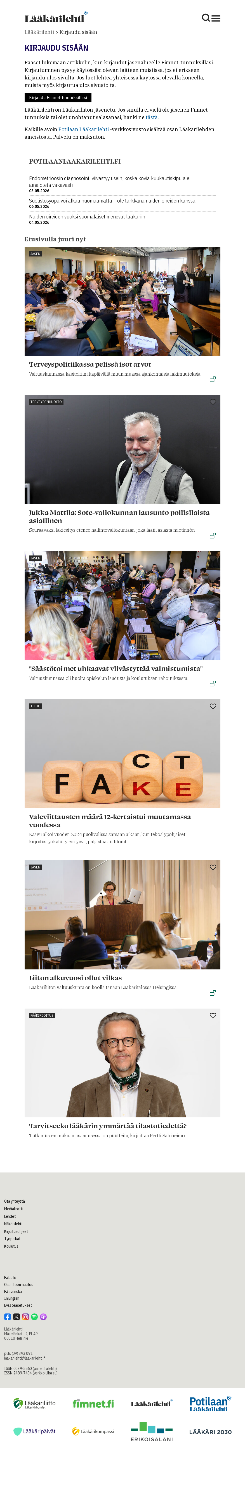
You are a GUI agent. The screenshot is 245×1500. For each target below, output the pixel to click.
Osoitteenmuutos (18, 1284)
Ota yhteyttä (14, 1201)
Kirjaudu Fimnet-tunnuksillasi (58, 97)
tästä (152, 117)
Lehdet (10, 1216)
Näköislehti (13, 1223)
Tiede (35, 706)
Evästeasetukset (18, 1305)
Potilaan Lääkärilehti (83, 129)
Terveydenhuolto (46, 401)
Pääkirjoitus (41, 1015)
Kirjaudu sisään (78, 32)
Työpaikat (12, 1238)
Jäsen (35, 253)
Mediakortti (13, 1208)
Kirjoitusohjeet (16, 1231)
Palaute (10, 1277)
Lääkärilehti (39, 32)
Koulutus (11, 1246)
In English (11, 1298)
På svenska (13, 1291)
